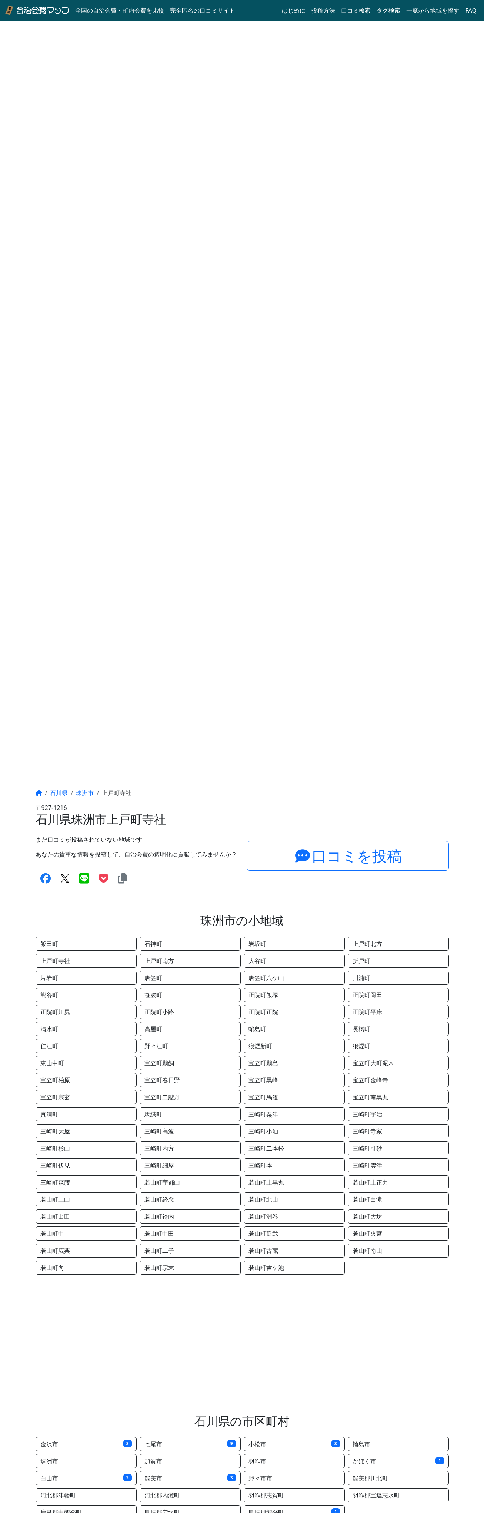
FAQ (471, 10)
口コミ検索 (356, 10)
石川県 (59, 793)
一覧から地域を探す (433, 10)
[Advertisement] (242, 1344)
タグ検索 (388, 10)
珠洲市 (85, 793)
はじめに (294, 10)
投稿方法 (323, 10)
